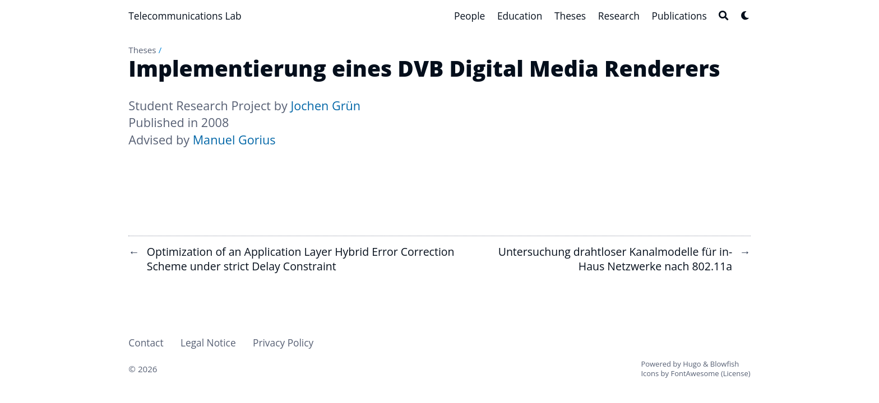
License (735, 373)
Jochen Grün (325, 105)
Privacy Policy (283, 342)
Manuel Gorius (234, 140)
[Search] (723, 15)
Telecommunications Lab (184, 15)
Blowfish (724, 364)
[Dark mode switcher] (745, 15)
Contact (145, 342)
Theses (142, 49)
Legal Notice (208, 342)
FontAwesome (694, 373)
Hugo (692, 364)
